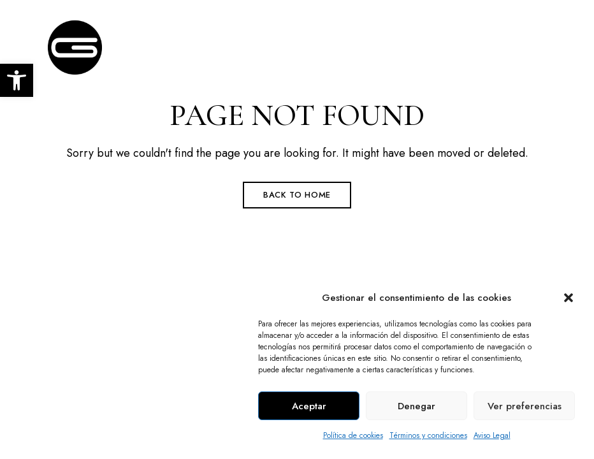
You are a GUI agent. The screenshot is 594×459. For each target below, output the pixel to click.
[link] (16, 80)
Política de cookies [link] (353, 435)
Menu (533, 43)
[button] (568, 297)
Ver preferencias (524, 406)
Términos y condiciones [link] (428, 435)
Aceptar (309, 406)
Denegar (416, 406)
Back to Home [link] (297, 195)
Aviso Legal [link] (492, 435)
